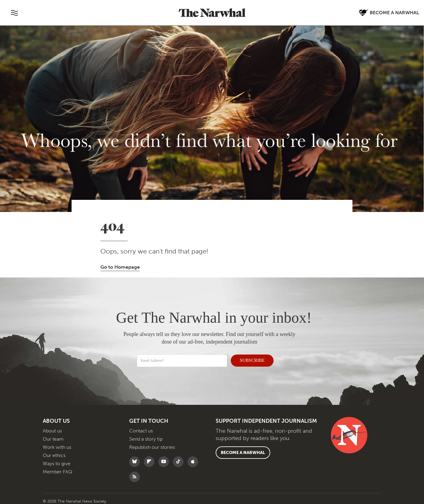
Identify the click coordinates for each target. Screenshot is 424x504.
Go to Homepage (120, 267)
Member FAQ (57, 476)
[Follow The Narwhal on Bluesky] (136, 466)
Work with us (57, 452)
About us (52, 435)
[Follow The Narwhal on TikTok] (180, 466)
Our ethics (54, 460)
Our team (53, 444)
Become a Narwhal (243, 457)
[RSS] (136, 481)
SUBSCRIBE (249, 359)
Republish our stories (152, 452)
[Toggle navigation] (14, 13)
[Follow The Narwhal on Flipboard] (150, 466)
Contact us (141, 435)
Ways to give (56, 468)
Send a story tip (146, 444)
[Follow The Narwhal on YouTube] (165, 466)
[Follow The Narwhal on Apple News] (194, 466)
